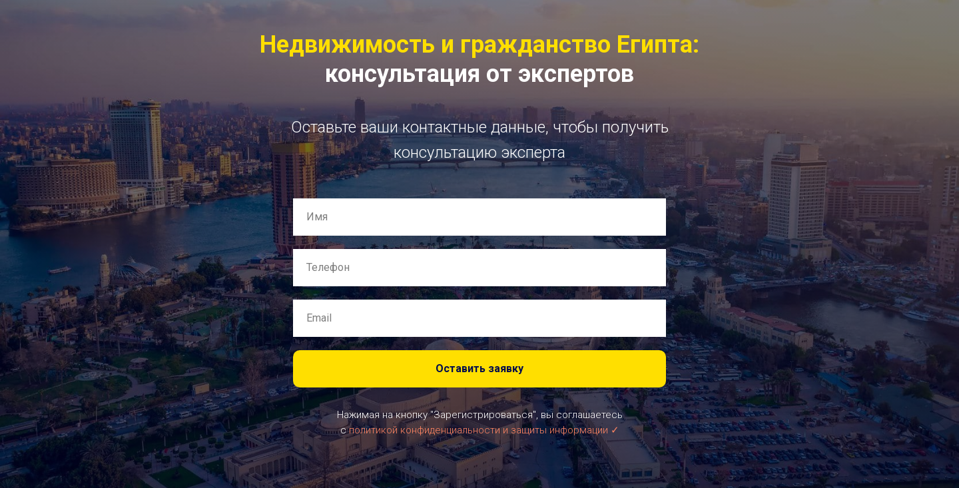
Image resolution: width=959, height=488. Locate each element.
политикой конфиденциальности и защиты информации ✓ (484, 430)
